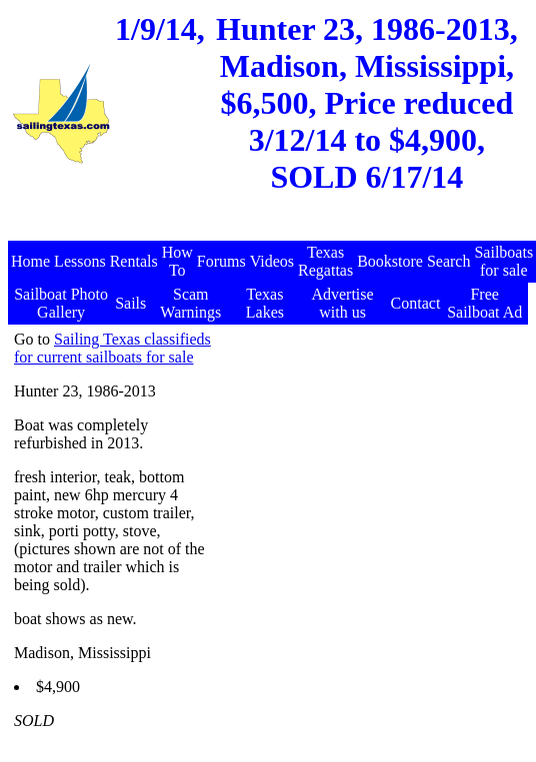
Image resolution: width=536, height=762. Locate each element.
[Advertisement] (270, 230)
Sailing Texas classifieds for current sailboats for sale (112, 348)
